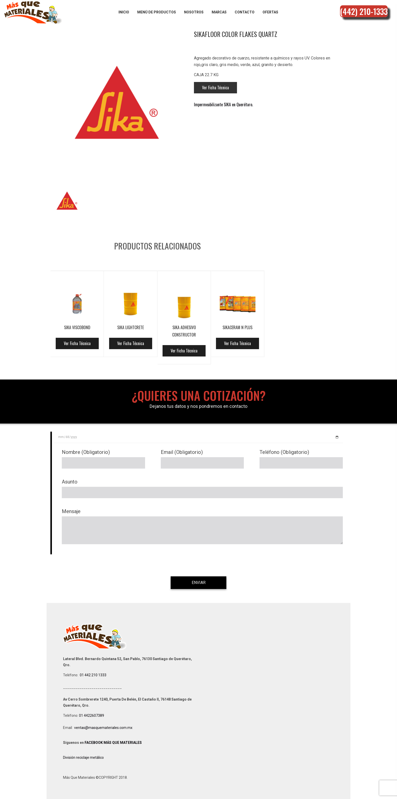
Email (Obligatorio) (182, 452)
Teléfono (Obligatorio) (284, 452)
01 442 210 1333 (93, 675)
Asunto (69, 482)
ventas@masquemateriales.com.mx (103, 728)
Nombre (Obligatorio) (86, 452)
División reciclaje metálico (83, 757)
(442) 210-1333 (364, 11)
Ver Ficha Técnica (215, 88)
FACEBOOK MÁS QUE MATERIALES (113, 743)
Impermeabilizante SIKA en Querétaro (223, 104)
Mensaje (71, 511)
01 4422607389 (92, 715)
